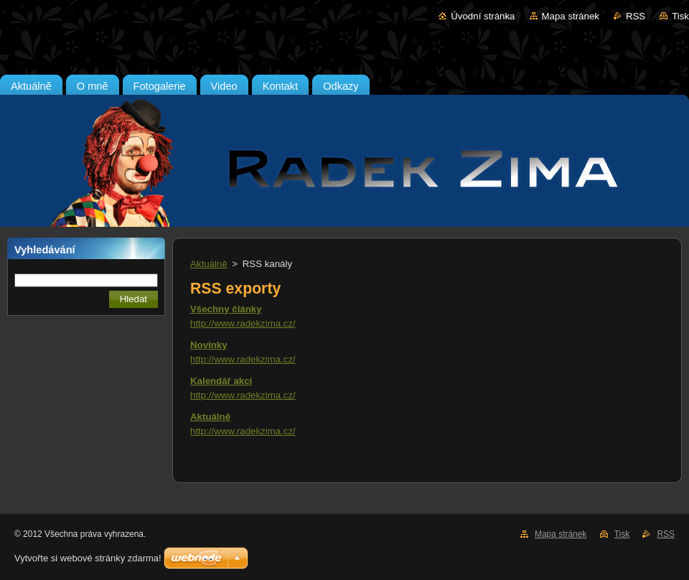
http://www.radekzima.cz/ (243, 323)
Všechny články (226, 309)
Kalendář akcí (221, 380)
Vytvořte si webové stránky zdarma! (87, 558)
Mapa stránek (570, 16)
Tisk (680, 16)
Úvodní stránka (483, 16)
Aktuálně (209, 263)
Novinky (209, 345)
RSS (635, 16)
